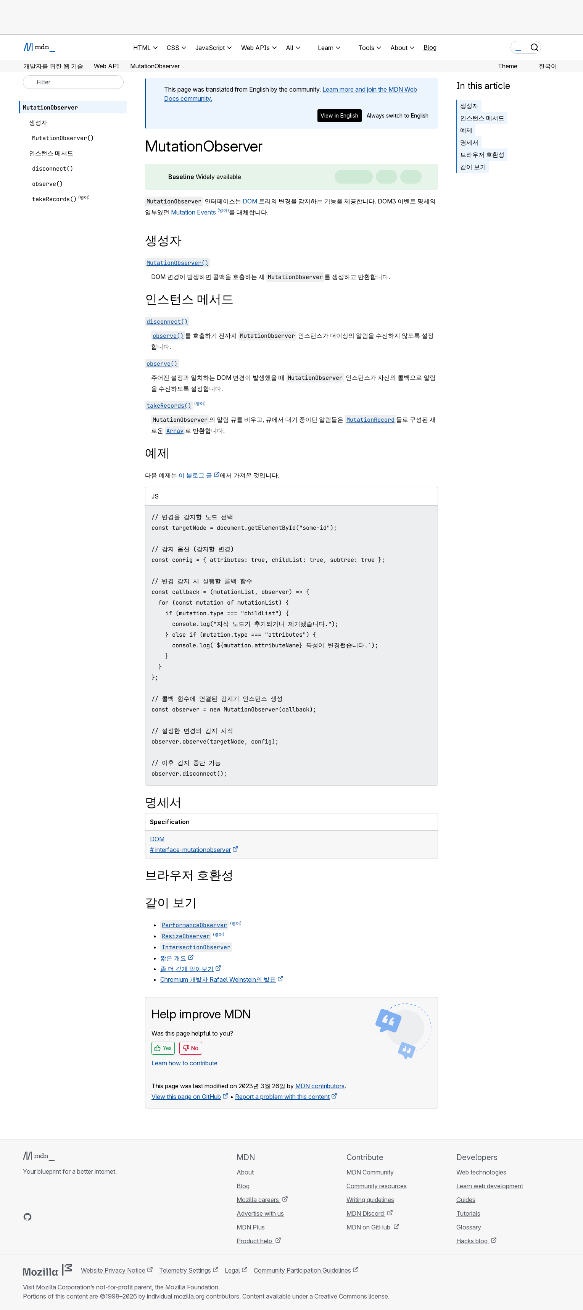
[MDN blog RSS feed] (82, 1216)
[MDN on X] (55, 1216)
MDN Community (370, 1172)
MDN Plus (251, 1227)
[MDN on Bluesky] (41, 1216)
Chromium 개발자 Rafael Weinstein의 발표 (218, 979)
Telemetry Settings (185, 1270)
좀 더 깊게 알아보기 (187, 969)
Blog (430, 47)
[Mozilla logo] (47, 1270)
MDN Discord (365, 1213)
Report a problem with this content (282, 1096)
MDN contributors (320, 1086)
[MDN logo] (39, 1156)
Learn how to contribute (184, 1063)
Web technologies (481, 1172)
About (245, 1172)
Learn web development (489, 1186)
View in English (339, 115)
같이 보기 (473, 167)
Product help (255, 1241)
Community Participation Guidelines (302, 1270)
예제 (466, 130)
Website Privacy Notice (113, 1270)
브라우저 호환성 (482, 154)
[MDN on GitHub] (27, 1216)
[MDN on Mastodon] (68, 1216)
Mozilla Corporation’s (65, 1287)
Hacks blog (472, 1241)
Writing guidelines (370, 1200)
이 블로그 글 (195, 475)
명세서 (469, 142)
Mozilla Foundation (191, 1287)
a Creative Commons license (348, 1296)
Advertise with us (260, 1213)
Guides (465, 1200)
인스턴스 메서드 (482, 118)
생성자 (469, 106)
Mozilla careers (258, 1200)
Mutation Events (193, 212)
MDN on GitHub (369, 1227)
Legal (232, 1270)
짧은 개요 (173, 958)
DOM (250, 201)
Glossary (468, 1227)
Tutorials (468, 1213)
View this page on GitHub (186, 1096)
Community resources (376, 1186)
